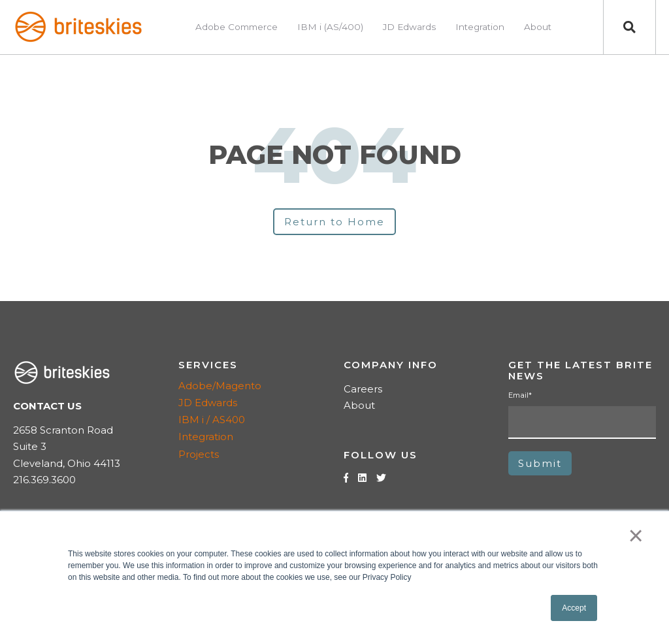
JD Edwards (207, 402)
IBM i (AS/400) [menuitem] (330, 27)
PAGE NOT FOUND (334, 154)
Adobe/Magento (219, 385)
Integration (205, 436)
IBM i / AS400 (211, 419)
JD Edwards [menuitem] (409, 27)
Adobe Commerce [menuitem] (236, 27)
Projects (198, 454)
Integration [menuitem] (479, 27)
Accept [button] (574, 608)
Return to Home (334, 221)
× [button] (636, 535)
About (359, 405)
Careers (363, 389)
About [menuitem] (537, 27)
